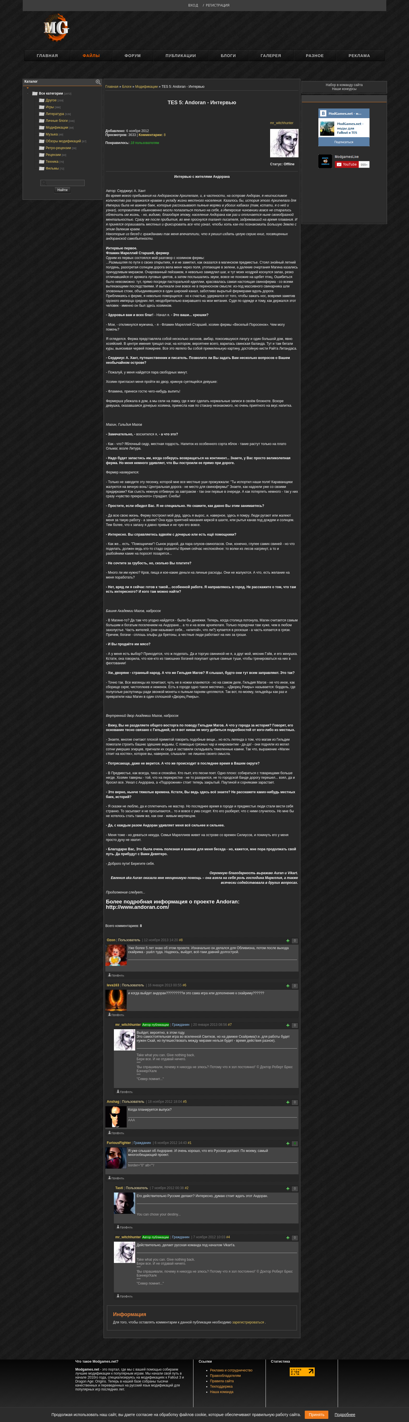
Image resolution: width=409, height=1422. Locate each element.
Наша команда (221, 1392)
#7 (229, 1025)
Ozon (111, 940)
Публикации (181, 55)
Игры (49, 107)
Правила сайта (222, 1381)
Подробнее (345, 1414)
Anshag (113, 1102)
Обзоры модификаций (62, 141)
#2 (186, 1188)
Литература (54, 113)
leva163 (113, 985)
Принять (316, 1414)
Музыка (50, 134)
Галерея (271, 55)
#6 (184, 985)
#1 (189, 1143)
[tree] (62, 131)
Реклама (359, 55)
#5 (185, 1102)
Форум (133, 55)
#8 (181, 940)
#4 (228, 1237)
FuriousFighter (119, 1143)
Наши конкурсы (344, 89)
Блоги (228, 55)
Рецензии (52, 154)
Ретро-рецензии (57, 148)
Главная (47, 55)
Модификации (56, 127)
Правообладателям (225, 1376)
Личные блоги (56, 120)
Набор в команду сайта (344, 85)
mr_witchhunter (281, 123)
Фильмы (51, 168)
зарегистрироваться (248, 1322)
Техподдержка (221, 1386)
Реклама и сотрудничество (231, 1370)
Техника (51, 161)
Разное (315, 55)
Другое (50, 100)
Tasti (119, 1188)
